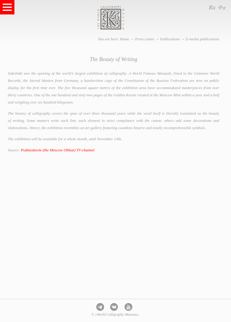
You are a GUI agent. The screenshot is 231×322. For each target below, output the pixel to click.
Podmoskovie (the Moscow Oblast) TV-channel (57, 150)
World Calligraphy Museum (123, 17)
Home (124, 39)
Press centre (144, 39)
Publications (170, 39)
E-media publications (202, 39)
